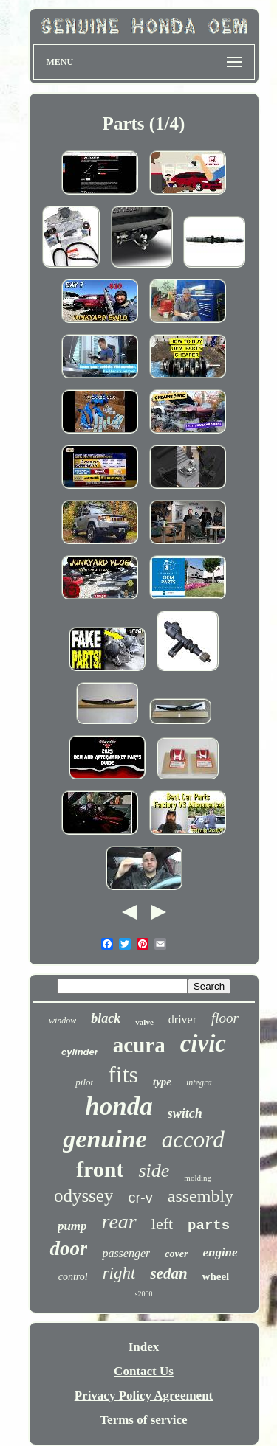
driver (182, 1019)
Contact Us (144, 1371)
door (68, 1248)
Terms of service (143, 1420)
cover (176, 1253)
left (162, 1223)
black (105, 1018)
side (153, 1170)
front (99, 1169)
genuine (104, 1139)
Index (144, 1347)
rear (119, 1221)
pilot (84, 1082)
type (162, 1082)
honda (118, 1106)
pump (72, 1226)
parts (209, 1225)
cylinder (79, 1051)
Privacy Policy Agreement (144, 1395)
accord (193, 1140)
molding (197, 1177)
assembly (200, 1196)
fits (123, 1074)
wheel (216, 1276)
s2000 (144, 1294)
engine (219, 1252)
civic (203, 1043)
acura (139, 1045)
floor (225, 1018)
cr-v (140, 1197)
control (73, 1276)
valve (144, 1022)
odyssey (84, 1196)
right (119, 1273)
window (62, 1020)
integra (199, 1082)
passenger (126, 1253)
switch (185, 1113)
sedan (168, 1273)
